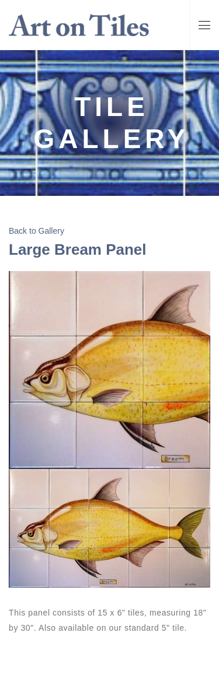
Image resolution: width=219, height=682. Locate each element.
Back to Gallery (36, 230)
